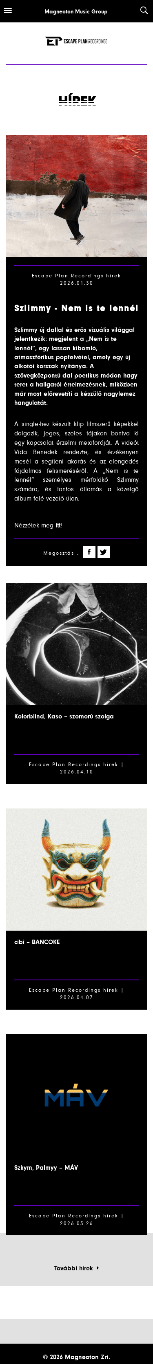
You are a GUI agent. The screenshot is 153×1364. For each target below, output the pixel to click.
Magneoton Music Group (76, 12)
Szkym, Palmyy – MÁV (46, 1167)
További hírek (76, 1268)
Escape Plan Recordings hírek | (76, 990)
